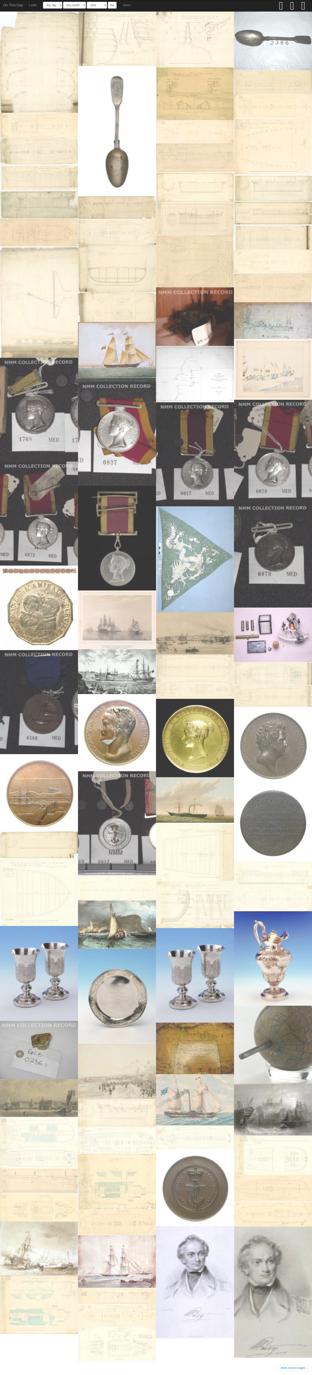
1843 (127, 5)
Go (112, 5)
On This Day (13, 5)
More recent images (295, 1367)
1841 (33, 5)
